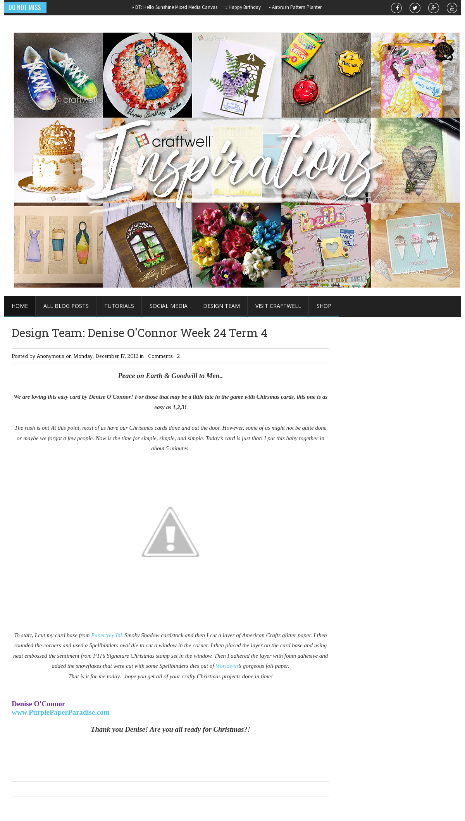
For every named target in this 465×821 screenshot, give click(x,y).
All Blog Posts (66, 305)
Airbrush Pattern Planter (297, 7)
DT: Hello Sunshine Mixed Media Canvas (177, 7)
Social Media (169, 305)
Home (20, 305)
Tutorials (119, 305)
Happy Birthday (245, 7)
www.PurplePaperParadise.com (61, 712)
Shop (324, 305)
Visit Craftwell (278, 305)
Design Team (221, 305)
